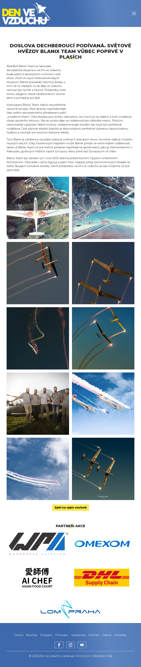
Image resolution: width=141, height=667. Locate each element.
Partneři (93, 635)
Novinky (31, 635)
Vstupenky (78, 635)
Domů (19, 635)
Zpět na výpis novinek (71, 507)
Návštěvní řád (103, 656)
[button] (102, 85)
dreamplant (83, 656)
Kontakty (120, 635)
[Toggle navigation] (134, 13)
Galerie (106, 635)
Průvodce (61, 635)
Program (46, 635)
